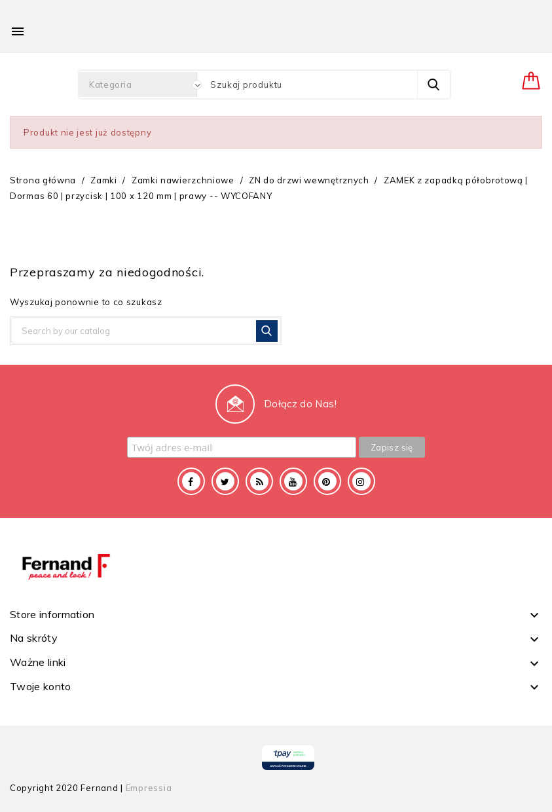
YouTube (293, 481)
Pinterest (327, 481)
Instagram (361, 481)
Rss (259, 481)
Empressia (149, 788)
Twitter (225, 481)
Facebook (191, 481)
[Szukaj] (145, 330)
